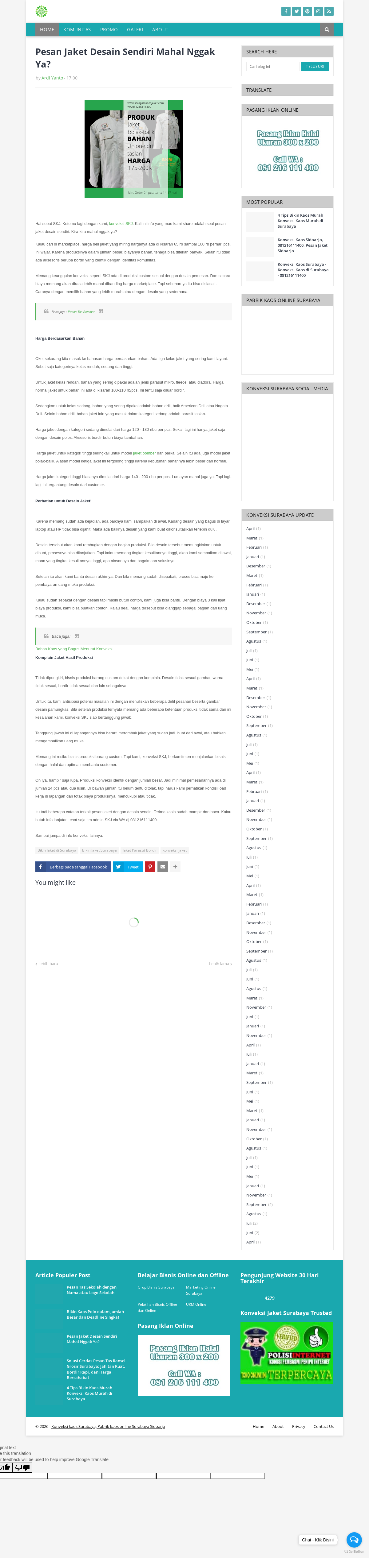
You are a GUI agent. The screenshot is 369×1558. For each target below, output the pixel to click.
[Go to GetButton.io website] (354, 1552)
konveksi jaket (175, 850)
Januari (255, 557)
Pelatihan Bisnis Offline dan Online (157, 1307)
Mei (252, 670)
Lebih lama (219, 963)
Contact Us (324, 1426)
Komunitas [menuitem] (77, 29)
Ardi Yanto (52, 78)
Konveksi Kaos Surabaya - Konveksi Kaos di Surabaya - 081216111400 (303, 269)
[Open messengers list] (354, 1540)
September (259, 632)
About (278, 1426)
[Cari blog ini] (273, 66)
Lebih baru (48, 963)
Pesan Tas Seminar (81, 312)
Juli (252, 651)
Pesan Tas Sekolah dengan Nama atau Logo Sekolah (92, 1289)
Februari (257, 547)
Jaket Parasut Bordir (140, 850)
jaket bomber (144, 453)
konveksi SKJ (121, 223)
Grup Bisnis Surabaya (156, 1287)
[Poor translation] (22, 1468)
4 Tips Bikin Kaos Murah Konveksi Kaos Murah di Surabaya (300, 220)
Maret (255, 538)
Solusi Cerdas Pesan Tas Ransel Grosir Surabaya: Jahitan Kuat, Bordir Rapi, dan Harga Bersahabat (96, 1369)
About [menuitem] (160, 29)
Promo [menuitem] (109, 29)
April (253, 529)
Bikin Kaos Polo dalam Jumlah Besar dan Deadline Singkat (95, 1314)
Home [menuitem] (47, 29)
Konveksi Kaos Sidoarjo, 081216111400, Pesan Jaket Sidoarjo (302, 245)
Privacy (298, 1426)
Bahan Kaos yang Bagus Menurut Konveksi (74, 649)
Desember (258, 566)
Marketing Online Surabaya (201, 1290)
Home (258, 1426)
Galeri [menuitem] (135, 29)
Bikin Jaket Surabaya (99, 850)
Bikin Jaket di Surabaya (57, 850)
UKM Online (196, 1304)
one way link (58, 1269)
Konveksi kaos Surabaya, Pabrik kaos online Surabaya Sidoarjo (108, 1426)
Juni (252, 660)
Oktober (257, 623)
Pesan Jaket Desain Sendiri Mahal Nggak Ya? (92, 1338)
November (259, 613)
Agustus (256, 641)
